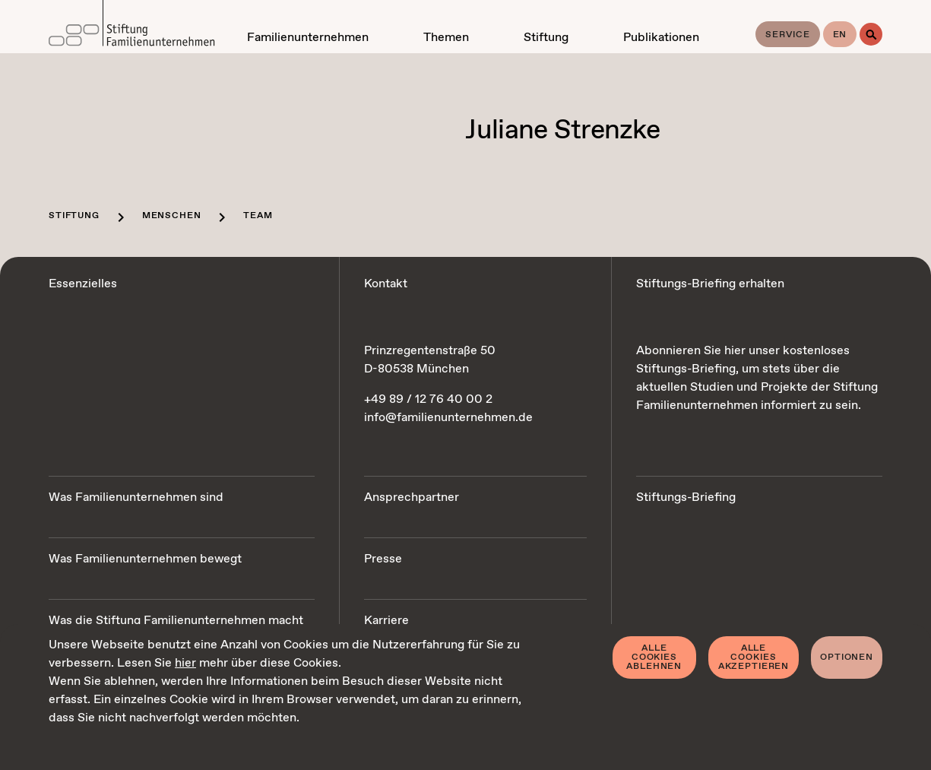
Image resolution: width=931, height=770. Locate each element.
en (840, 35)
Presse (383, 559)
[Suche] (871, 34)
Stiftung (74, 216)
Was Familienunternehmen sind (136, 497)
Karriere (386, 621)
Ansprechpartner (411, 497)
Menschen (171, 216)
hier (185, 663)
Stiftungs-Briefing (686, 497)
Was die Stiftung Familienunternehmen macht (176, 621)
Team (257, 216)
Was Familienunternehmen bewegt (145, 559)
